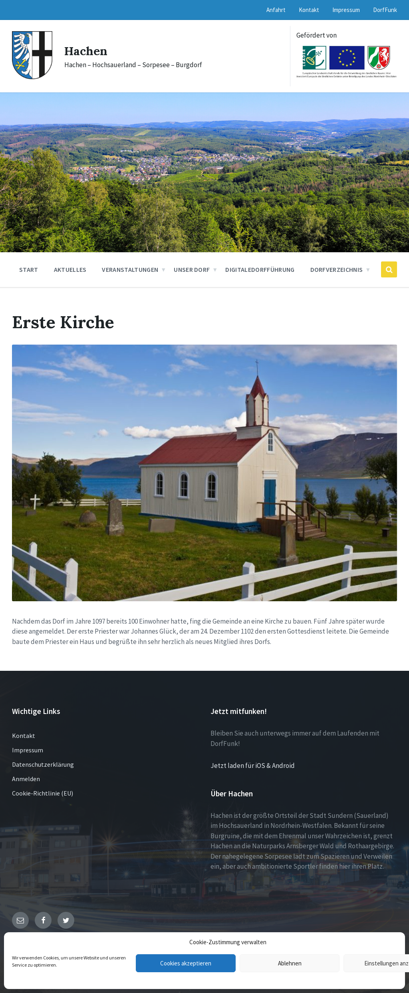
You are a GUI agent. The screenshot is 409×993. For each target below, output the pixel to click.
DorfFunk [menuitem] (385, 10)
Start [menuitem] (28, 269)
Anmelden (26, 779)
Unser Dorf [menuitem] (192, 269)
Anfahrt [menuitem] (276, 10)
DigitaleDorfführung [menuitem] (259, 269)
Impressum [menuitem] (346, 10)
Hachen (86, 50)
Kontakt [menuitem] (309, 10)
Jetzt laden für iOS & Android (252, 765)
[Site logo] (32, 76)
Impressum (27, 750)
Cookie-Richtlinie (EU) (42, 793)
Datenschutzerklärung (43, 764)
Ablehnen (290, 963)
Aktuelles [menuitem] (70, 269)
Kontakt (23, 736)
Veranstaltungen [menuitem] (130, 269)
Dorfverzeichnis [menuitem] (336, 269)
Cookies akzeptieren (185, 963)
